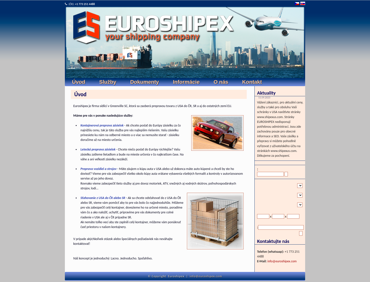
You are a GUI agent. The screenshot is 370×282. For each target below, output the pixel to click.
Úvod (78, 82)
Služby (107, 82)
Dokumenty (144, 82)
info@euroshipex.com (282, 261)
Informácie (186, 82)
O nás (221, 82)
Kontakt (252, 82)
